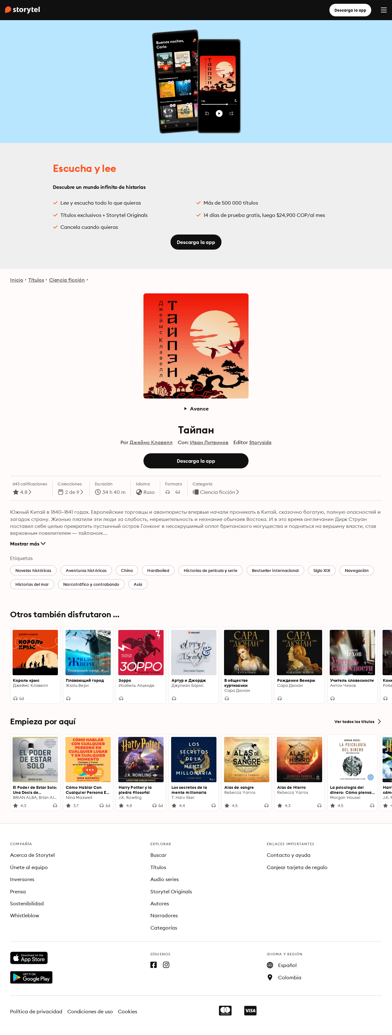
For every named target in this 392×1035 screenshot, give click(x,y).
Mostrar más (28, 543)
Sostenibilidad (27, 903)
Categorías (163, 928)
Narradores (164, 915)
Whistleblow (24, 915)
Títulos (36, 280)
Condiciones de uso (90, 1011)
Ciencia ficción (67, 280)
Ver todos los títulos (358, 721)
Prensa (18, 891)
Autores (159, 903)
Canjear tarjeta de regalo (297, 867)
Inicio (16, 280)
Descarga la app (350, 10)
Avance (195, 408)
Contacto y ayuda (289, 855)
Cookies (127, 1011)
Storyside (260, 442)
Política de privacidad (36, 1011)
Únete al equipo (29, 867)
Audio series (164, 879)
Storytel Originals (171, 891)
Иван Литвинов (209, 442)
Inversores (22, 879)
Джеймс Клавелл (151, 442)
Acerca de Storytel (32, 855)
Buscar (158, 855)
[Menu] (384, 10)
